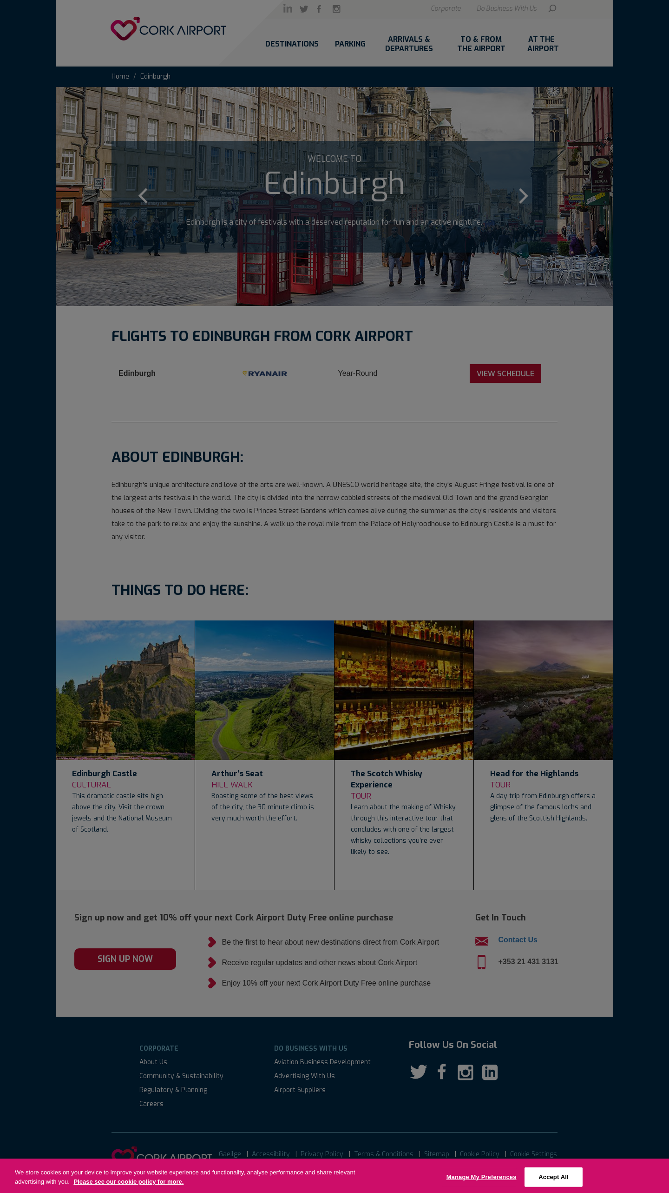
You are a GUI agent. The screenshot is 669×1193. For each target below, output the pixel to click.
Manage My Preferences (481, 1182)
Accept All (553, 1182)
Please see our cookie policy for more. (128, 1186)
